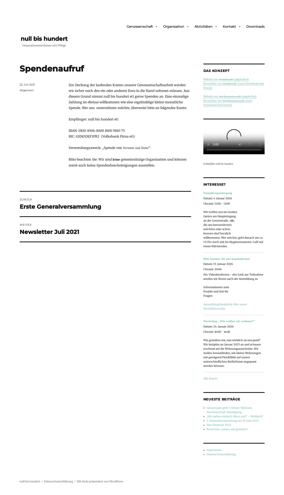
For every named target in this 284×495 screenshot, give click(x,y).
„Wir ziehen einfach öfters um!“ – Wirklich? (235, 416)
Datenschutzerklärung (221, 454)
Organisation (173, 27)
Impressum (214, 450)
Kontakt (229, 27)
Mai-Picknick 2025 (219, 425)
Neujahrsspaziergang (217, 193)
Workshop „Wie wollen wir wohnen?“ (229, 321)
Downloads (255, 27)
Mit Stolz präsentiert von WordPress (100, 481)
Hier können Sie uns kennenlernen (226, 258)
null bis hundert (44, 38)
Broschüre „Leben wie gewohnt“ (227, 429)
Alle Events (210, 378)
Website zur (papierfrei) (226, 79)
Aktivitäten (203, 27)
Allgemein (27, 90)
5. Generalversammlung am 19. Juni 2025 (233, 420)
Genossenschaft (140, 27)
